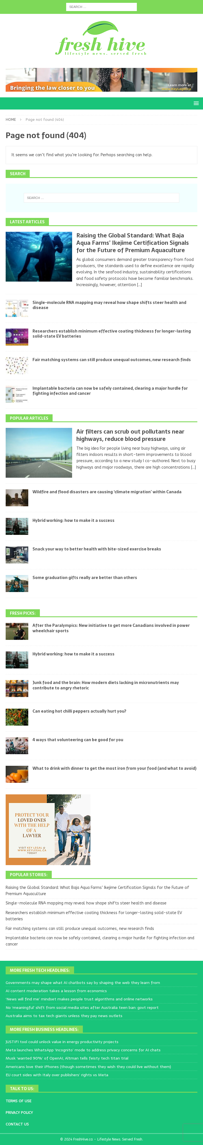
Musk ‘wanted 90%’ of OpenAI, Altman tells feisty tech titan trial (67, 1058)
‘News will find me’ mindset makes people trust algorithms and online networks (79, 999)
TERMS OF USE (18, 1101)
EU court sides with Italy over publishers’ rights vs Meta (57, 1075)
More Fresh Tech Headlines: (40, 970)
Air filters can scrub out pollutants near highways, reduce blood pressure (130, 435)
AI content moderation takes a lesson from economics (56, 991)
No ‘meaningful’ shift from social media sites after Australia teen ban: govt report (82, 1007)
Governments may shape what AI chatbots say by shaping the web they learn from (83, 982)
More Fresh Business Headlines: (44, 1029)
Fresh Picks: (23, 613)
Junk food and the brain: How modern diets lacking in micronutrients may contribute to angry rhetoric (106, 685)
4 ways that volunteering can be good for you (78, 740)
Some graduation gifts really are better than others (85, 577)
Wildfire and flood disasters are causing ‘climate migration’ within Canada (107, 492)
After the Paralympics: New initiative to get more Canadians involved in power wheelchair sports (111, 628)
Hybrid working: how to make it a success (74, 520)
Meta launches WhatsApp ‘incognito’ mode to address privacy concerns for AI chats (83, 1050)
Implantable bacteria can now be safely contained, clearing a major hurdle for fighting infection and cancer (110, 390)
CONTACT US (17, 1124)
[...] (139, 284)
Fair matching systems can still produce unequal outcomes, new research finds (112, 360)
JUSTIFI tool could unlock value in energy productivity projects (62, 1042)
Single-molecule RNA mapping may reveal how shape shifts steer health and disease (109, 305)
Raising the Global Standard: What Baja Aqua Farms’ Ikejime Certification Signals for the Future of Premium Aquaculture (132, 243)
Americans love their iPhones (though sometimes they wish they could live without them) (88, 1066)
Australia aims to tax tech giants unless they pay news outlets (64, 1016)
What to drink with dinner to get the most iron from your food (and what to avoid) (114, 768)
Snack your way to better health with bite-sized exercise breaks (97, 549)
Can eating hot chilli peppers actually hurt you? (79, 711)
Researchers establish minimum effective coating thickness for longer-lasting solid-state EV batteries (112, 333)
